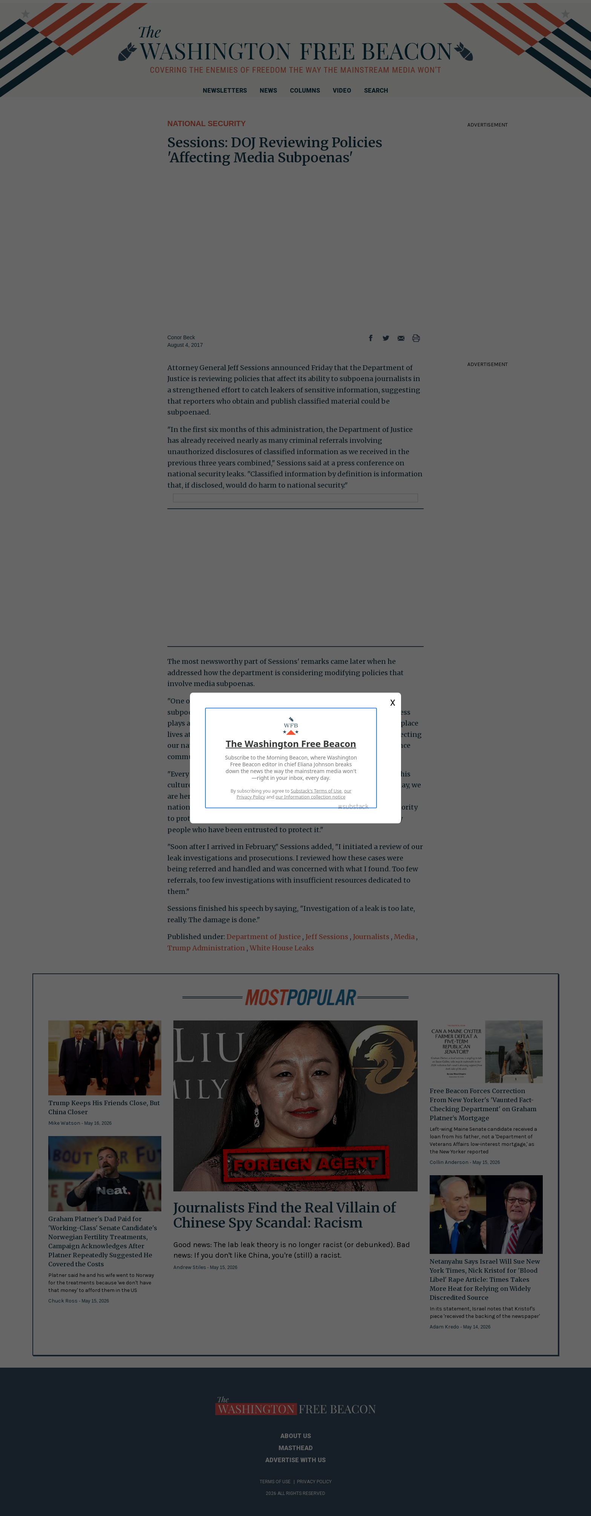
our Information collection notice (310, 797)
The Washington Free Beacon (291, 743)
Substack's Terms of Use (316, 791)
